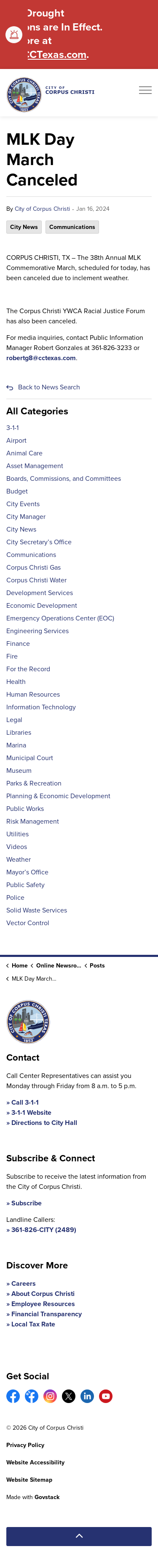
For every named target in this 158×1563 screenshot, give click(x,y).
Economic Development (41, 605)
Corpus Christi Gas (33, 567)
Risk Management (32, 821)
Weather (18, 859)
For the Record (28, 669)
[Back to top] (79, 1536)
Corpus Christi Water (36, 580)
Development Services (39, 593)
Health (16, 681)
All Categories (37, 411)
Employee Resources (43, 1304)
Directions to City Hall (44, 1122)
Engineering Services (37, 631)
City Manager (26, 516)
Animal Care (24, 453)
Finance (18, 643)
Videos (16, 847)
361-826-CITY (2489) (43, 1230)
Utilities (17, 834)
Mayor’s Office (27, 872)
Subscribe (26, 1203)
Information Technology (41, 707)
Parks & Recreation (34, 783)
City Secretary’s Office (39, 542)
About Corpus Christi (43, 1293)
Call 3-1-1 (25, 1102)
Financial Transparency (46, 1314)
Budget (17, 491)
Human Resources (33, 694)
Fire (12, 656)
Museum (19, 770)
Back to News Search (49, 387)
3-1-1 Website (31, 1112)
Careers (23, 1283)
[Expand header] (145, 92)
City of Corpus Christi (42, 208)
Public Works (25, 808)
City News (24, 227)
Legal (14, 720)
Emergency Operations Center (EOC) (60, 618)
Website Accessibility (35, 1462)
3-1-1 (12, 428)
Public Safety (25, 885)
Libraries (18, 732)
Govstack (47, 1497)
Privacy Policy (25, 1445)
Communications (72, 227)
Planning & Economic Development (58, 796)
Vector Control (27, 923)
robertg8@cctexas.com (41, 358)
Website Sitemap (29, 1479)
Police (15, 897)
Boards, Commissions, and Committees (63, 478)
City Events (23, 504)
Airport (16, 440)
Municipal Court (29, 758)
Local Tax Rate (33, 1324)
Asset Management (34, 466)
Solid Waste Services (36, 910)
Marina (16, 745)
